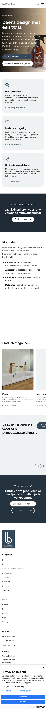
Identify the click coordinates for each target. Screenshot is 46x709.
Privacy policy (25, 691)
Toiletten (5, 577)
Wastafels (6, 590)
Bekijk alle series (21, 219)
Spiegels (5, 586)
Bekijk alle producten (21, 504)
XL (3, 609)
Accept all (23, 697)
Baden (4, 560)
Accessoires (7, 573)
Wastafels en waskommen (13, 569)
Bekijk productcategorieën (15, 57)
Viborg (5, 622)
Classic (5, 605)
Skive (4, 618)
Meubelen (6, 582)
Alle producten (8, 641)
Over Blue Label (8, 636)
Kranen (5, 564)
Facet (4, 614)
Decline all (23, 702)
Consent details (7, 691)
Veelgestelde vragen (10, 645)
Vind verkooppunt (21, 511)
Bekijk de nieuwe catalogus (16, 63)
